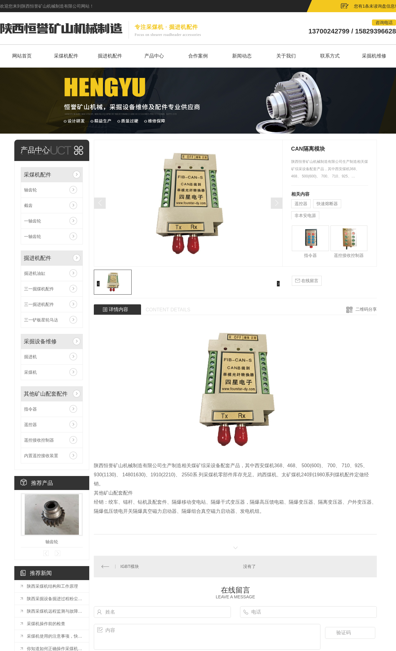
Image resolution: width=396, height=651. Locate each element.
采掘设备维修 (40, 341)
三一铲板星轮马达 (41, 319)
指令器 (30, 409)
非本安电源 (305, 215)
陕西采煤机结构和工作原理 (52, 586)
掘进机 (30, 356)
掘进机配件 (37, 258)
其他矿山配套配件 (46, 394)
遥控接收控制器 (39, 440)
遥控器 (30, 424)
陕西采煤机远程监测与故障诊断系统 (55, 611)
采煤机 (30, 372)
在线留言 (306, 280)
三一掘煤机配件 (39, 288)
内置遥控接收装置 (41, 455)
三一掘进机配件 (39, 304)
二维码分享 (366, 309)
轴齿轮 (30, 189)
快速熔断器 (327, 203)
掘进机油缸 (34, 273)
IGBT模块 (129, 566)
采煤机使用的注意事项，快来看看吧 (55, 636)
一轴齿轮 (32, 221)
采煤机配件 (37, 175)
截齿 (28, 205)
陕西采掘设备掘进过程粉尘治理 (55, 598)
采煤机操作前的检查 (46, 623)
